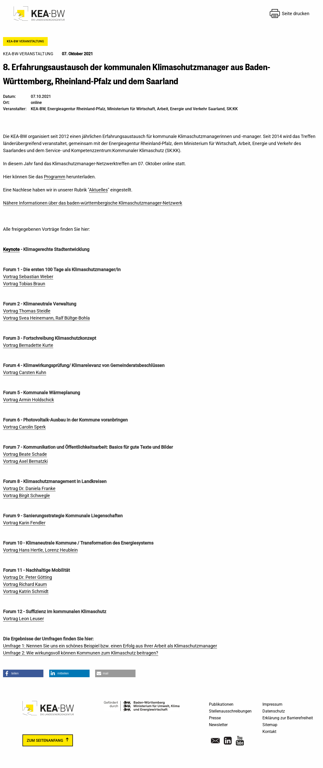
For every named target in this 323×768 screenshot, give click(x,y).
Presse (215, 718)
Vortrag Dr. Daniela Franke (29, 488)
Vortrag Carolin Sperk (24, 427)
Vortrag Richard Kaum (25, 584)
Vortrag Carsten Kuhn (24, 372)
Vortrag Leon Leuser (23, 618)
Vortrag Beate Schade (25, 454)
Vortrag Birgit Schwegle (26, 495)
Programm (54, 176)
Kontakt (269, 731)
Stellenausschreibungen (230, 711)
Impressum (272, 704)
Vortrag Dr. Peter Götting (27, 577)
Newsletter (218, 724)
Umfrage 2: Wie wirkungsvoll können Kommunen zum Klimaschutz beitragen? (80, 653)
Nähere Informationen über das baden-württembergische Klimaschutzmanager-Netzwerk (92, 203)
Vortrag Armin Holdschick (28, 399)
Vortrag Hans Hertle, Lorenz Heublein (40, 550)
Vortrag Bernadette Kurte (28, 345)
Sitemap (269, 724)
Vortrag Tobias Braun (24, 283)
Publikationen (221, 704)
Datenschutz (273, 711)
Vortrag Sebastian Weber (28, 276)
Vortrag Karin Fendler (24, 522)
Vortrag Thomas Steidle (26, 311)
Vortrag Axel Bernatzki (25, 461)
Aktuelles (98, 189)
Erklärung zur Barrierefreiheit (287, 718)
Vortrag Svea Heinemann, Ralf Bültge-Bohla (46, 318)
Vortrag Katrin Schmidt (25, 591)
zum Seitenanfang (45, 740)
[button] (23, 673)
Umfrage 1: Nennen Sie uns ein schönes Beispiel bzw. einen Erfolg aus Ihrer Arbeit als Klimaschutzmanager (110, 645)
